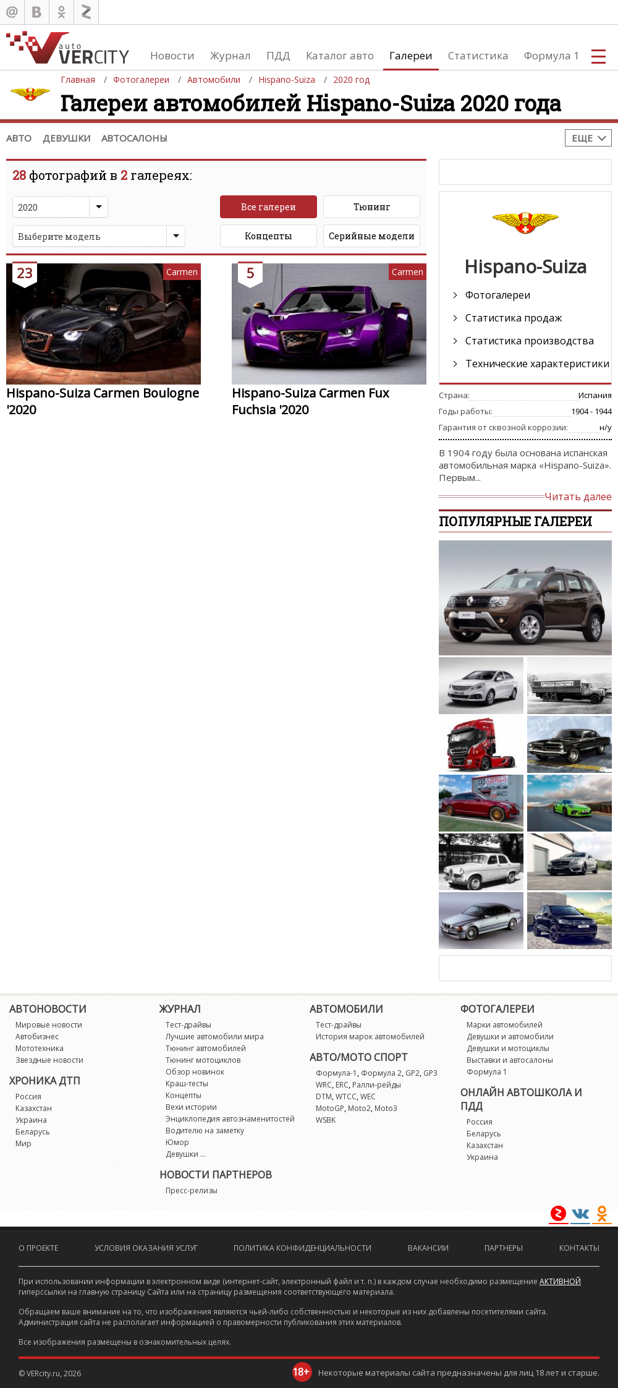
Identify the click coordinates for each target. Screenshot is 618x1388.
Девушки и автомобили (510, 1036)
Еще (582, 138)
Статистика (478, 55)
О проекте (38, 1248)
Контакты (579, 1248)
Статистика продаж (513, 318)
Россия (28, 1096)
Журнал (230, 55)
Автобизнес (37, 1036)
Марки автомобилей (505, 1025)
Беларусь (32, 1131)
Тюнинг (372, 207)
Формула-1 (336, 1073)
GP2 (412, 1073)
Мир (23, 1143)
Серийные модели (372, 236)
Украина (31, 1120)
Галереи (411, 55)
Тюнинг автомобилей (206, 1048)
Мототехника (39, 1048)
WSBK (326, 1120)
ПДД (278, 55)
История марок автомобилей (370, 1036)
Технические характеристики (537, 363)
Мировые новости (48, 1025)
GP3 (430, 1073)
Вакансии (428, 1248)
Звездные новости (49, 1060)
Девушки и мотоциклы (508, 1048)
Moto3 (386, 1108)
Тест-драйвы (188, 1025)
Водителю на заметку (205, 1130)
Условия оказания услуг (146, 1248)
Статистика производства (529, 340)
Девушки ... (186, 1154)
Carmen (182, 272)
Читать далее (578, 496)
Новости (172, 55)
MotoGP (330, 1108)
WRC (324, 1084)
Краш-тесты (187, 1083)
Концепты (268, 236)
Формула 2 (381, 1073)
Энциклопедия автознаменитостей (230, 1118)
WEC (368, 1096)
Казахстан (33, 1108)
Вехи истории (191, 1107)
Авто (19, 138)
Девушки (66, 138)
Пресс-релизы (192, 1190)
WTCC (346, 1096)
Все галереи (268, 207)
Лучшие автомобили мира (215, 1036)
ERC (342, 1084)
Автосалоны (134, 138)
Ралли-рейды (376, 1084)
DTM (324, 1096)
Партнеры (504, 1248)
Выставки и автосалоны (510, 1060)
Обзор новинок (195, 1072)
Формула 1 (552, 55)
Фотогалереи (497, 295)
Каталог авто (340, 55)
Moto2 (359, 1108)
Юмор (177, 1142)
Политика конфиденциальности (302, 1248)
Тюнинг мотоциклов (203, 1060)
